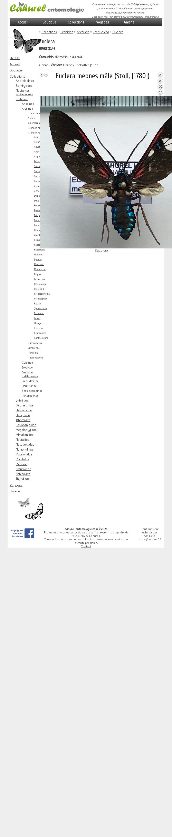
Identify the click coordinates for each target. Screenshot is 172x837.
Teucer (37, 318)
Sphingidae (23, 474)
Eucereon (38, 220)
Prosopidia (39, 289)
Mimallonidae (25, 435)
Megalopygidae (26, 430)
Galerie (129, 22)
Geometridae (25, 405)
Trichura (38, 328)
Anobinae (28, 103)
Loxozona (38, 254)
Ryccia (37, 303)
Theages (38, 323)
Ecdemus (38, 205)
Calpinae (27, 362)
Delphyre (38, 196)
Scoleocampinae (32, 390)
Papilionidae (24, 454)
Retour (160, 84)
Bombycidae (24, 86)
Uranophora (40, 333)
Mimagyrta (40, 269)
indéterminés (35, 113)
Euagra (37, 215)
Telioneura (39, 313)
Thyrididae (23, 479)
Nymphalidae (25, 449)
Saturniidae (23, 469)
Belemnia (38, 161)
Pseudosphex (40, 298)
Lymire (37, 259)
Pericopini (33, 352)
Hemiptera (23, 415)
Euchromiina (35, 343)
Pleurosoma (40, 284)
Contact (86, 546)
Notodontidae (25, 444)
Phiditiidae (22, 459)
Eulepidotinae (30, 381)
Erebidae (22, 99)
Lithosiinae (33, 347)
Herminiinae (29, 385)
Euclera (38, 225)
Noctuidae (22, 440)
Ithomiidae (23, 420)
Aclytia (37, 137)
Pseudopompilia (42, 294)
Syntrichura (40, 308)
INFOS (15, 58)
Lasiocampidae (26, 425)
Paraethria (39, 279)
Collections (76, 22)
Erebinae (27, 367)
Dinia (36, 200)
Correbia (38, 171)
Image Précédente (42, 75)
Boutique (49, 22)
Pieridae (21, 464)
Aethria (38, 142)
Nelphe (37, 274)
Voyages (102, 22)
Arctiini (32, 118)
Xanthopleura (41, 338)
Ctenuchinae (34, 127)
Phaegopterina (35, 357)
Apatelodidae (25, 81)
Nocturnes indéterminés (24, 92)
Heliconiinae (24, 410)
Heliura (37, 240)
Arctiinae (27, 108)
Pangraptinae (30, 395)
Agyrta (37, 147)
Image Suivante (46, 75)
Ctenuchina (34, 132)
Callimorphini (35, 122)
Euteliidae (22, 400)
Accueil (23, 22)
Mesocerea (39, 264)
